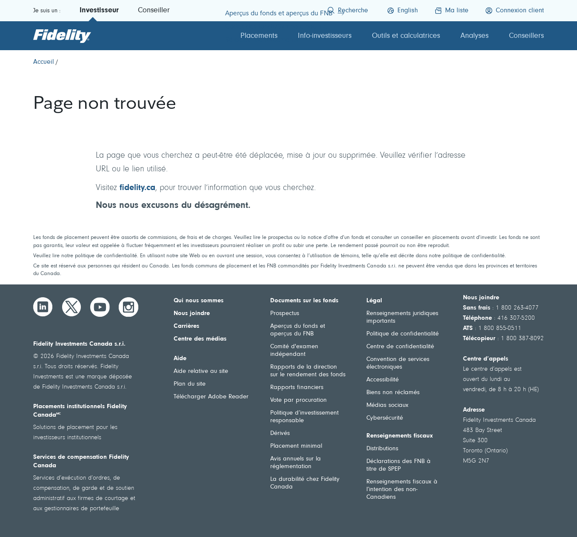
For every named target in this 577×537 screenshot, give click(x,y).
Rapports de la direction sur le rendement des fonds (308, 371)
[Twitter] (71, 307)
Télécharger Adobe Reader (211, 397)
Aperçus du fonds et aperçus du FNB (297, 330)
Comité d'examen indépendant (294, 351)
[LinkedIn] (43, 307)
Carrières (186, 326)
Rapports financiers (296, 387)
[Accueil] (43, 62)
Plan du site (190, 384)
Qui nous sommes (198, 301)
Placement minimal (296, 446)
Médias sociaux (387, 405)
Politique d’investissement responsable (304, 417)
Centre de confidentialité (400, 347)
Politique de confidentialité (402, 334)
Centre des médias (200, 339)
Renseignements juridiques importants (402, 317)
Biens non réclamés (393, 392)
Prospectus (284, 313)
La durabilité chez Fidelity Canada (305, 483)
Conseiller (154, 10)
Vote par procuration (298, 400)
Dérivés (280, 433)
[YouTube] (100, 307)
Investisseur (99, 10)
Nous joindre (192, 313)
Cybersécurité (384, 418)
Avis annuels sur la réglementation (295, 463)
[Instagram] (128, 307)
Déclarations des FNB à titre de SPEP (398, 465)
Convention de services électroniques (397, 363)
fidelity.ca (137, 188)
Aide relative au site (201, 371)
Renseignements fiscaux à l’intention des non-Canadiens (401, 489)
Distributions (382, 449)
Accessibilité (382, 380)
